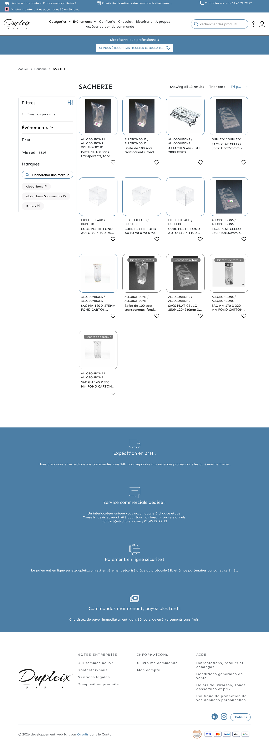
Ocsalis (82, 734)
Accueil (23, 69)
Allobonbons (36, 186)
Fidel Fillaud (92, 220)
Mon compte (148, 670)
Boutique (40, 69)
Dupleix (33, 206)
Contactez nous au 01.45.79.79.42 (228, 3)
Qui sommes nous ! (95, 663)
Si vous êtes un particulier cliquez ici (134, 48)
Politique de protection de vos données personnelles (221, 698)
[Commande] (237, 86)
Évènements (84, 22)
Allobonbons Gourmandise (46, 196)
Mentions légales (94, 677)
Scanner (240, 717)
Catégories (60, 22)
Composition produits (98, 684)
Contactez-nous (93, 670)
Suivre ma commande (157, 663)
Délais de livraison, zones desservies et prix (221, 687)
